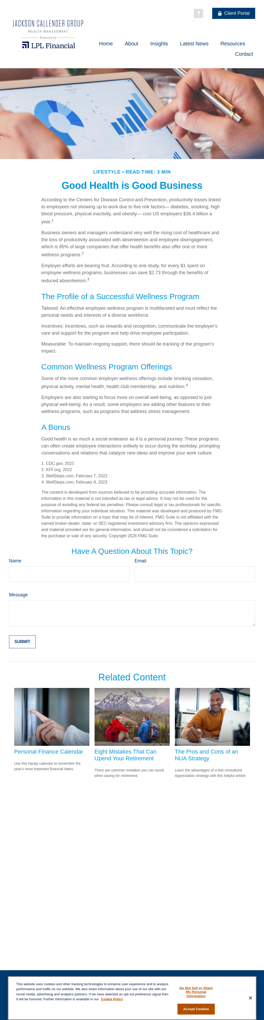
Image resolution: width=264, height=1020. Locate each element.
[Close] (250, 998)
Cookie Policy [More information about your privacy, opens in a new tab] (112, 999)
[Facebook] (198, 13)
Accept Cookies (196, 1009)
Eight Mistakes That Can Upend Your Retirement (125, 755)
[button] (106, 43)
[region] (132, 998)
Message (18, 594)
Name (15, 560)
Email (140, 560)
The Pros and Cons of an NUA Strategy (206, 755)
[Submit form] (22, 641)
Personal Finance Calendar (48, 751)
